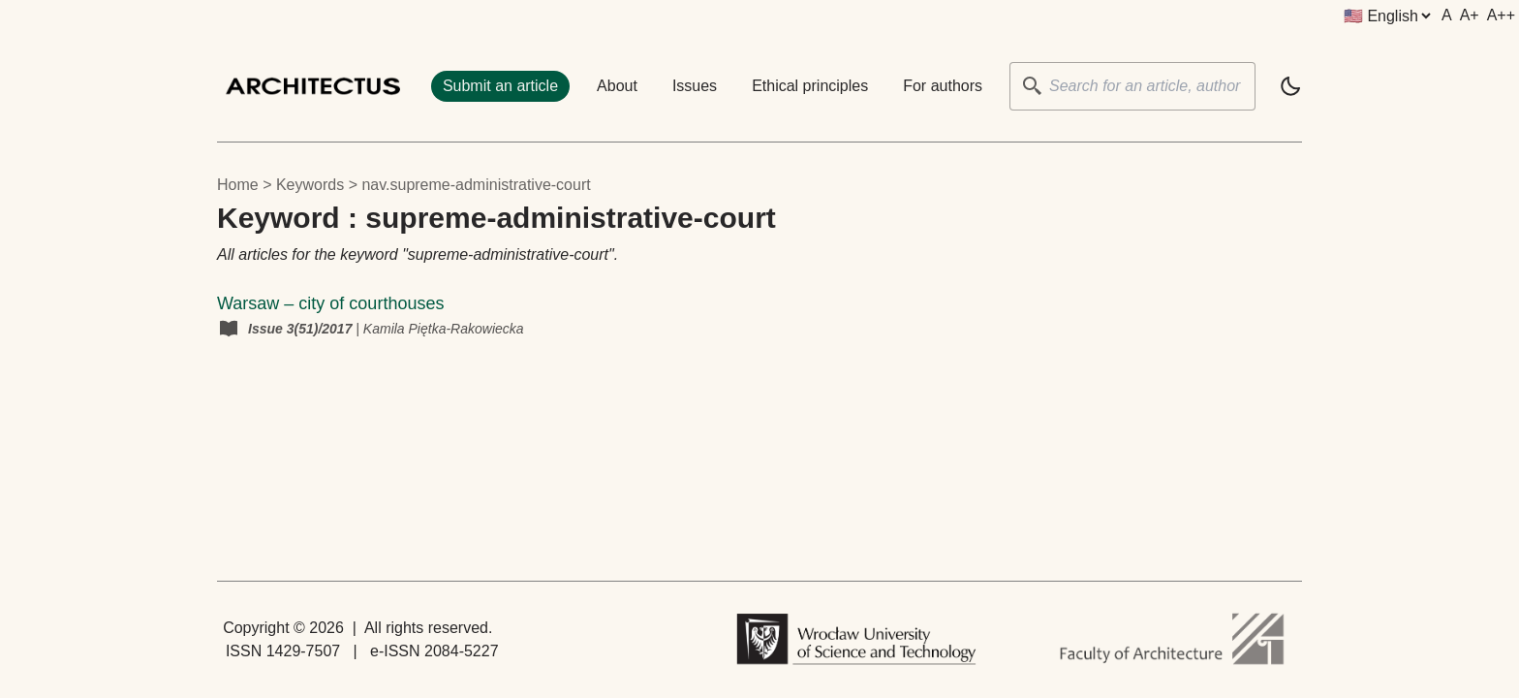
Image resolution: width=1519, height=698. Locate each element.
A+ (1469, 15)
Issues (694, 86)
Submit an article (500, 86)
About (617, 86)
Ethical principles (810, 86)
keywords (310, 184)
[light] (1290, 86)
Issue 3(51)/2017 (302, 328)
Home (238, 184)
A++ (1501, 15)
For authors (942, 86)
